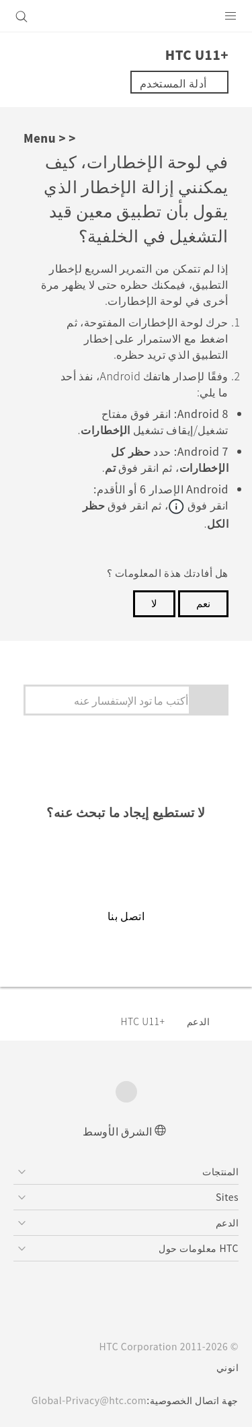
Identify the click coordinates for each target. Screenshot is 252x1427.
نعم (203, 602)
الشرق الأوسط (118, 1129)
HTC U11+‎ (142, 1020)
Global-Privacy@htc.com (85, 1399)
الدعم (198, 1020)
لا (154, 602)
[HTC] (126, 16)
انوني (227, 1366)
